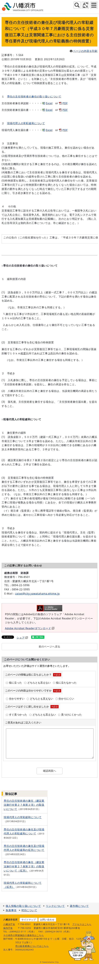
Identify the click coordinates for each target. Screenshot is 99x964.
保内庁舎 (8, 927)
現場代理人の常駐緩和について (26, 123)
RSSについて (29, 910)
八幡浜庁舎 (9, 924)
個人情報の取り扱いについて (23, 906)
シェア (22, 637)
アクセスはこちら (81, 924)
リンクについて (55, 906)
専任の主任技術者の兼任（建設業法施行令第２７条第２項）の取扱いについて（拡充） (24, 866)
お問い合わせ (47, 919)
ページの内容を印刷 (83, 51)
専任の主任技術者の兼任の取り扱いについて (34, 96)
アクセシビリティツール (85, 5)
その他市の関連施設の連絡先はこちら (23, 935)
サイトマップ (28, 919)
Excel (49, 103)
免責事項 (11, 910)
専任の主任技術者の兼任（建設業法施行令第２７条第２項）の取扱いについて (24, 805)
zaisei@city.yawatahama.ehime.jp (37, 593)
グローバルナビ (93, 5)
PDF (65, 103)
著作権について (79, 906)
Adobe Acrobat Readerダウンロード (29, 628)
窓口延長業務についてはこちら (32, 946)
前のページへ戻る (49, 646)
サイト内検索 (77, 5)
